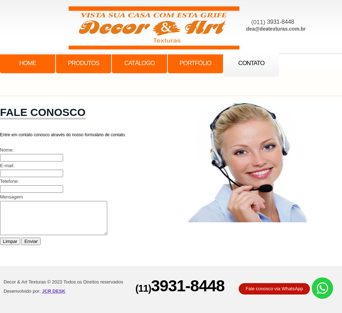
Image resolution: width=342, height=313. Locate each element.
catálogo (139, 63)
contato (251, 63)
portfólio (195, 63)
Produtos (83, 63)
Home (27, 63)
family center (157, 29)
